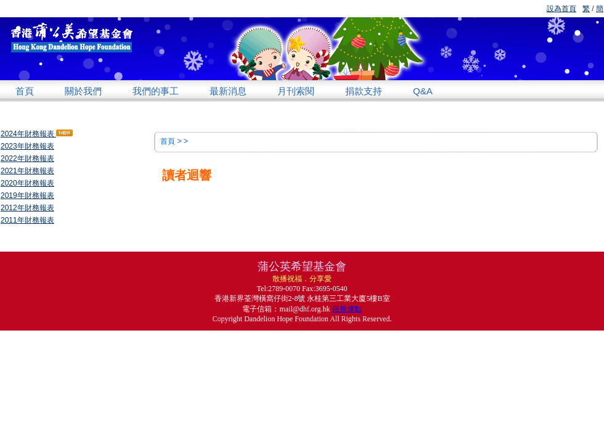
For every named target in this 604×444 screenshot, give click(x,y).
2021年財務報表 (27, 170)
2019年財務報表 (27, 195)
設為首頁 (561, 8)
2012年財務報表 (27, 208)
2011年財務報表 (27, 220)
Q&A (423, 91)
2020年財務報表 (27, 183)
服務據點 (347, 309)
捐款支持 (363, 91)
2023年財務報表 (27, 146)
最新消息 (228, 91)
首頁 (24, 91)
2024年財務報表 (37, 134)
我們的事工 (156, 91)
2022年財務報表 (27, 158)
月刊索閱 (295, 91)
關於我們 (83, 91)
